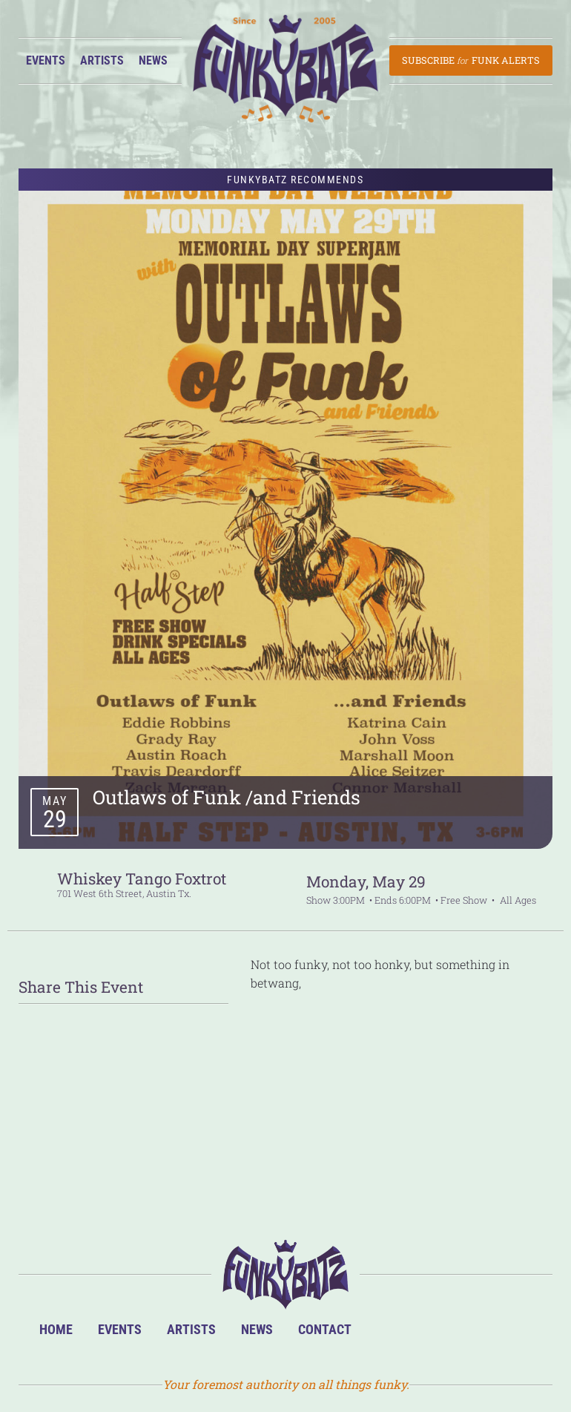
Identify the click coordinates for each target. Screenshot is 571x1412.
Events (45, 60)
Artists (102, 60)
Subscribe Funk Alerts (470, 60)
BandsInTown (387, 1335)
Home (56, 1329)
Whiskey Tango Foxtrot (141, 878)
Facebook (432, 1335)
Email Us (522, 1335)
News (153, 60)
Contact (324, 1329)
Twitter (477, 1335)
